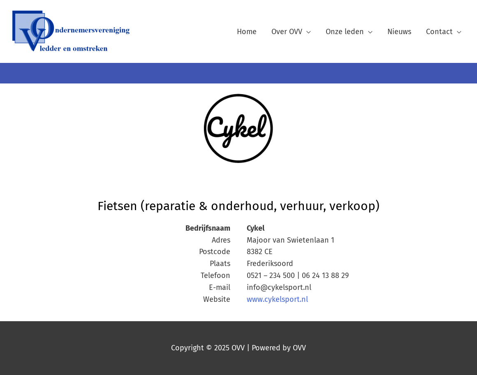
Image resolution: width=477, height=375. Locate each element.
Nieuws (399, 31)
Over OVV (286, 31)
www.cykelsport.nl (277, 299)
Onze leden (345, 31)
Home (247, 31)
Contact (439, 31)
